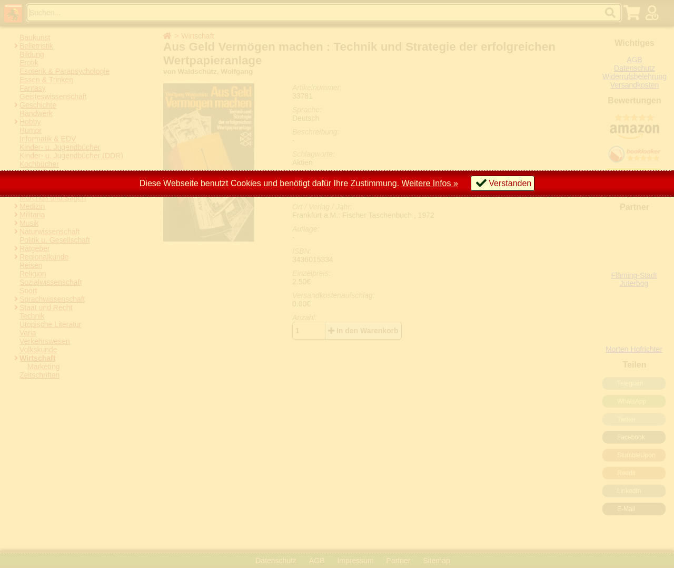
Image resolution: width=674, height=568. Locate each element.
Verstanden (510, 183)
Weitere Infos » (430, 183)
